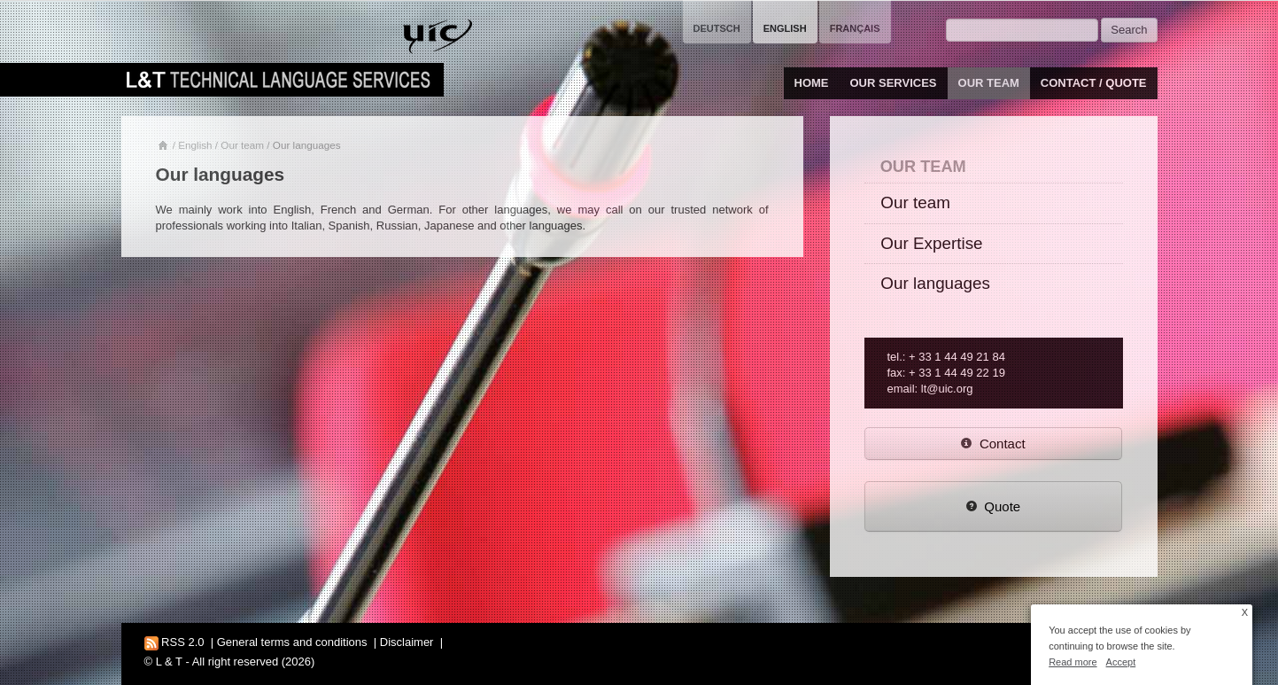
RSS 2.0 (174, 642)
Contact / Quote (1094, 83)
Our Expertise (931, 243)
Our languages (935, 283)
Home (811, 83)
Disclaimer (407, 642)
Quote (992, 506)
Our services (893, 83)
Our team (988, 83)
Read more (1072, 662)
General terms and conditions (292, 642)
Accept (1121, 662)
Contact (992, 443)
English (195, 145)
